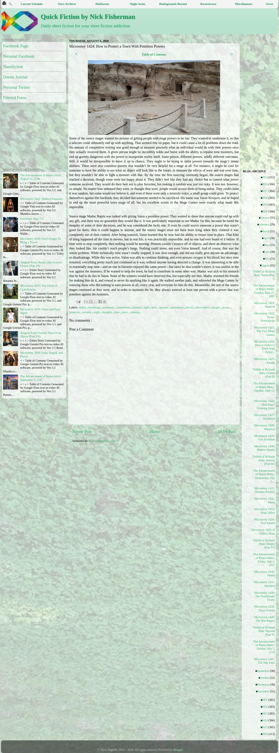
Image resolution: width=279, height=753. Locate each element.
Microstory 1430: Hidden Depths (264, 448)
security (87, 312)
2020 (266, 211)
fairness (137, 307)
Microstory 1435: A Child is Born (264, 531)
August (266, 265)
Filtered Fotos (14, 97)
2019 (266, 204)
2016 (266, 184)
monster (164, 307)
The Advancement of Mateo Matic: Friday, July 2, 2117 (264, 560)
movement (177, 307)
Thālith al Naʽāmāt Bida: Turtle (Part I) (264, 275)
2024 (266, 720)
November (264, 684)
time (117, 312)
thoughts (107, 312)
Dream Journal (15, 77)
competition (123, 307)
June (268, 251)
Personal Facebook (19, 56)
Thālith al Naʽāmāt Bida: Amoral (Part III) (264, 460)
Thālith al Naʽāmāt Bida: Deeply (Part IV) (264, 544)
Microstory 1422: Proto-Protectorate (264, 317)
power (226, 307)
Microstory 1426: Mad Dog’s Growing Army (264, 404)
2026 (266, 734)
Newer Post (82, 431)
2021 (266, 699)
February (265, 224)
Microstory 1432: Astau (264, 500)
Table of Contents (154, 54)
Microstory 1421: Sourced (264, 304)
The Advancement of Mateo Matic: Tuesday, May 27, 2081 (264, 291)
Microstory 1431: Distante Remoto (264, 490)
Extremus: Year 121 (32, 218)
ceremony (108, 307)
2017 (266, 191)
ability (83, 307)
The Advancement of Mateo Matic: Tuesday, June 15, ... (264, 389)
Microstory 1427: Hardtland (264, 416)
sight (97, 312)
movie (190, 307)
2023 (266, 713)
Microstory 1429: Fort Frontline (264, 437)
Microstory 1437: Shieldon (264, 583)
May (268, 245)
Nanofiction (13, 66)
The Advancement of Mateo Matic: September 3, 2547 (41, 378)
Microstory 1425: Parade (264, 360)
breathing (95, 307)
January (266, 217)
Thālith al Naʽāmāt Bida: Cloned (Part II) (264, 373)
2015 (266, 177)
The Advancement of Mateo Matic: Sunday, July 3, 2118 (264, 647)
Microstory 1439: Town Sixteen (264, 608)
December (264, 691)
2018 (266, 197)
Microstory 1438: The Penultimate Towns (264, 596)
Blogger (178, 749)
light (147, 307)
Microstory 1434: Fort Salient (264, 521)
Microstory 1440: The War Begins (264, 618)
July (268, 258)
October (266, 677)
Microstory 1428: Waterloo (264, 427)
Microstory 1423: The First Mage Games (264, 331)
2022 (266, 706)
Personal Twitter (16, 87)
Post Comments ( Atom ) (103, 440)
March (267, 231)
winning (135, 312)
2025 (266, 727)
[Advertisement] (88, 462)
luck (154, 307)
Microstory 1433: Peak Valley (264, 510)
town (125, 312)
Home (155, 431)
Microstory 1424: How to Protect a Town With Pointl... (264, 347)
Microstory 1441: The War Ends (264, 660)
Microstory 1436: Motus (264, 573)
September (264, 671)
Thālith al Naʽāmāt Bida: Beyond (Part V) (264, 631)
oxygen (216, 307)
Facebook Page (15, 46)
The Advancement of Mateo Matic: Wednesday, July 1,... (264, 476)
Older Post (227, 431)
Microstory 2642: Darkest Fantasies (41, 198)
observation (202, 307)
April (267, 238)
